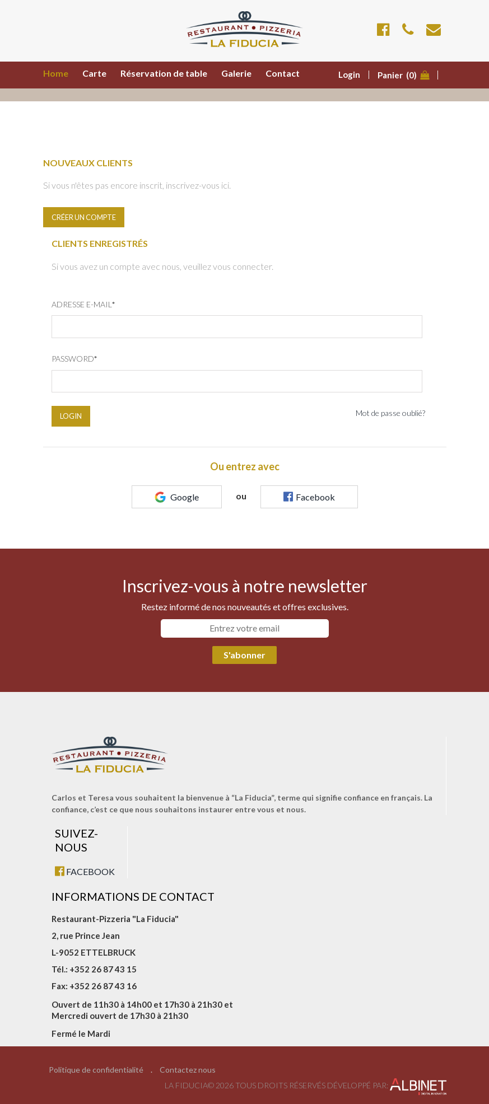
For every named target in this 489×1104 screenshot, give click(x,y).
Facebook (309, 496)
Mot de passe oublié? (390, 413)
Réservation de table (163, 73)
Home (55, 73)
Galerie (236, 73)
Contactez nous (188, 1070)
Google (177, 497)
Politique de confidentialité (96, 1070)
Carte (94, 73)
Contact (283, 73)
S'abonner (244, 654)
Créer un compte (84, 217)
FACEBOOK (85, 871)
